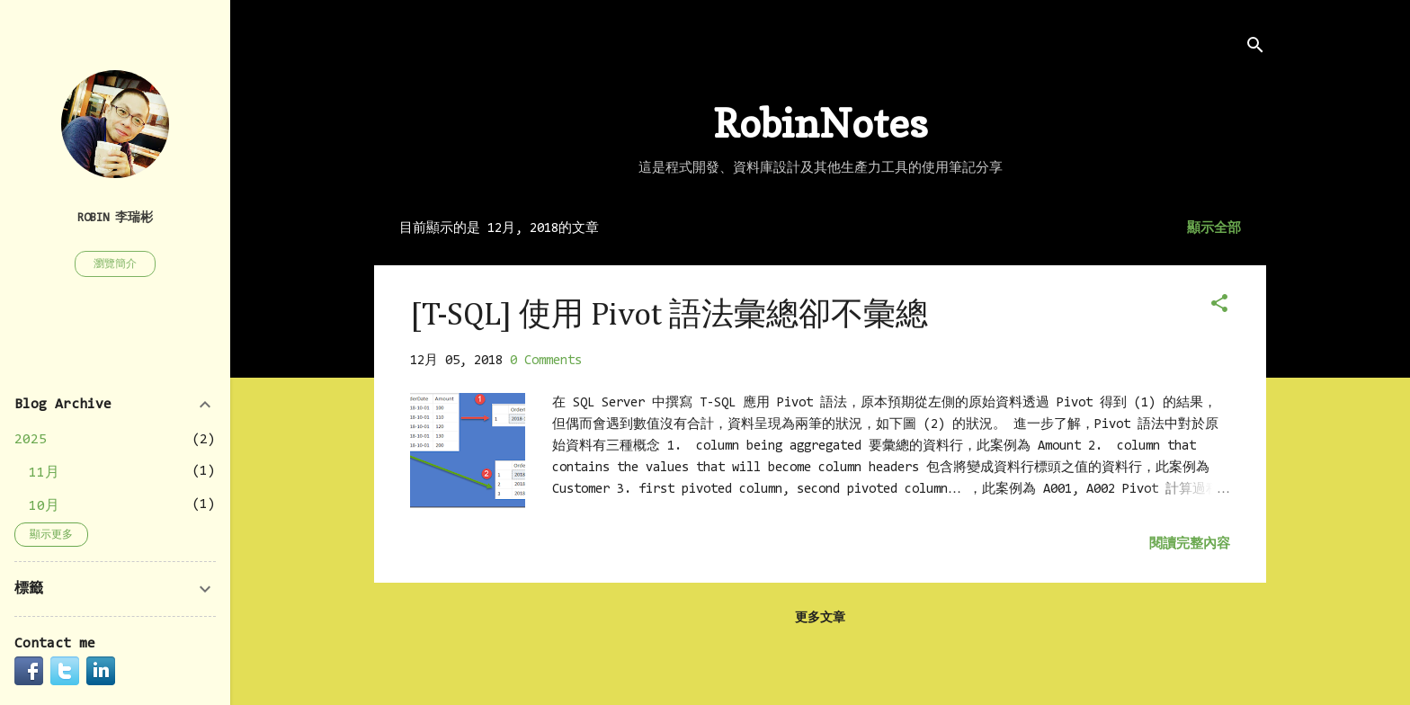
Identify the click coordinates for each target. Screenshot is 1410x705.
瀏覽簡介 (115, 264)
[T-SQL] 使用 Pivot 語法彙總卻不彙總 (669, 315)
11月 (44, 473)
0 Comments (546, 361)
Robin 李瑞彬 (115, 218)
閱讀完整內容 (1189, 544)
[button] (1219, 307)
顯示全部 (1214, 229)
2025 (30, 440)
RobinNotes (820, 123)
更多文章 (820, 618)
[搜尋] (1255, 49)
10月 (44, 506)
